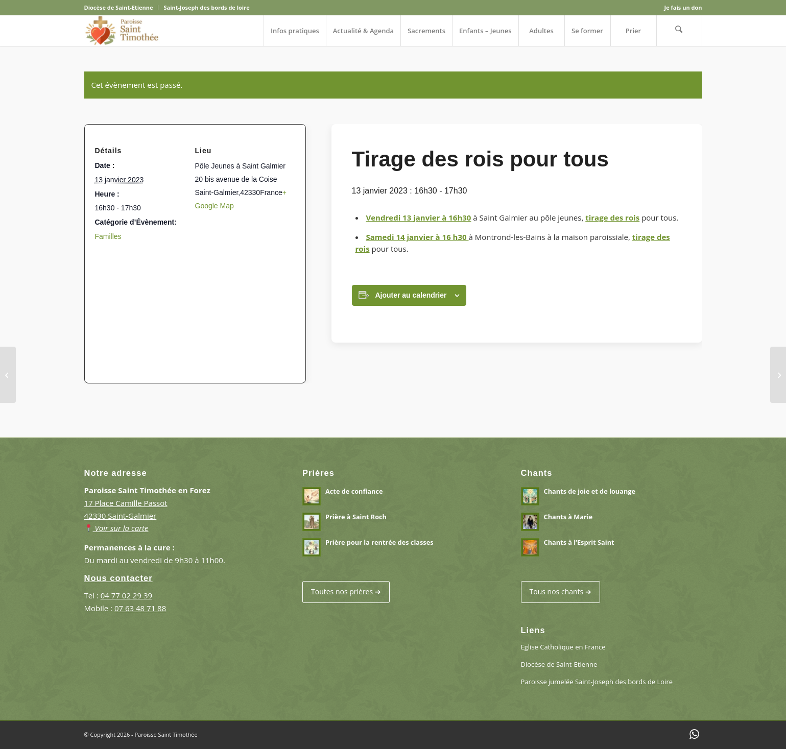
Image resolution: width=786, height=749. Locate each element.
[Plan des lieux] (191, 306)
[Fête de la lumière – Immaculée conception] (8, 375)
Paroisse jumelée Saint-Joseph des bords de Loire (597, 681)
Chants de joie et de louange (589, 491)
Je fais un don (683, 7)
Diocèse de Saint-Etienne (118, 7)
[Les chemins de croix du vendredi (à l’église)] (778, 375)
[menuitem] (121, 7)
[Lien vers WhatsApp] (694, 733)
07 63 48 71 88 (140, 608)
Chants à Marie (568, 516)
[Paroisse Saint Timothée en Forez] (122, 30)
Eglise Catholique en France (563, 646)
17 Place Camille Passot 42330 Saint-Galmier (126, 516)
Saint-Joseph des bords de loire (206, 7)
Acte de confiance (354, 491)
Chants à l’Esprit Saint (579, 542)
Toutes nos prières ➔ (346, 591)
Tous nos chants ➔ (560, 591)
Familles (108, 236)
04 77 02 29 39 (126, 595)
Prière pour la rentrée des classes (379, 542)
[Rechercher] (679, 30)
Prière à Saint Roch (356, 516)
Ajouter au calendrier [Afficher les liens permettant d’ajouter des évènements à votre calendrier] (410, 295)
